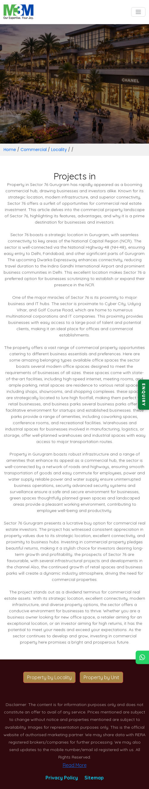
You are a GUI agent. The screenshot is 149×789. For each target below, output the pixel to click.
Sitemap (94, 778)
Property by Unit (101, 677)
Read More (75, 765)
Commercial (34, 150)
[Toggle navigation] (138, 12)
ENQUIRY (144, 394)
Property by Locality (49, 677)
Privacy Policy (62, 778)
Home (10, 150)
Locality (59, 150)
